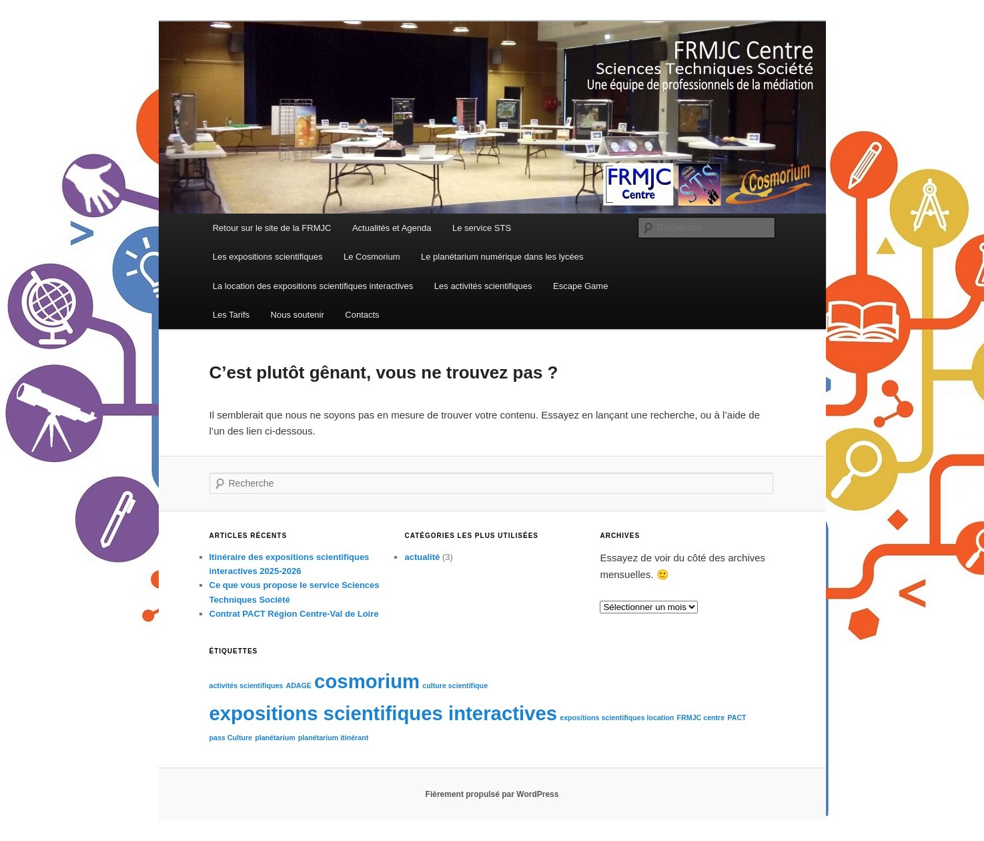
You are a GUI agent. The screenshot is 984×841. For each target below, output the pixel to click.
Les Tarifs (231, 315)
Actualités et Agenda (392, 228)
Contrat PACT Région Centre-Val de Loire (294, 614)
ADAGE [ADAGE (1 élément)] (298, 685)
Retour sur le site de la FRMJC (272, 228)
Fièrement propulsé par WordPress (492, 794)
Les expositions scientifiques (268, 257)
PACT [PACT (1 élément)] (736, 718)
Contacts (362, 315)
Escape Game (580, 286)
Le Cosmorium (372, 257)
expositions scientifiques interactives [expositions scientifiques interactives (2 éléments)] (383, 713)
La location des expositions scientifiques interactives (313, 286)
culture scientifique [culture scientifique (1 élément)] (455, 685)
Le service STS (481, 228)
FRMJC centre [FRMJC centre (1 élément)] (701, 718)
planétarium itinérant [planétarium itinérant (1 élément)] (333, 738)
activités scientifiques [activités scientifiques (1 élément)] (246, 685)
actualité (422, 557)
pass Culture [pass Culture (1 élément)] (231, 738)
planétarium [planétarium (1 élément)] (275, 738)
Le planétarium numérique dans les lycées (502, 257)
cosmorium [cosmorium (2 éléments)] (367, 681)
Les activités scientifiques (483, 286)
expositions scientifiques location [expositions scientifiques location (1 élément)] (617, 718)
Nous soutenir (297, 315)
